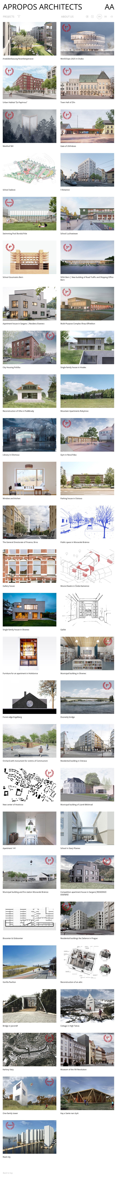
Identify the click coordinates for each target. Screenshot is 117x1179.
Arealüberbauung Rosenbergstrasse (18, 58)
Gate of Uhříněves (68, 146)
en (99, 16)
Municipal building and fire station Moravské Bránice (25, 892)
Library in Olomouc (11, 454)
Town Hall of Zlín (67, 102)
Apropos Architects (42, 7)
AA (109, 7)
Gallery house (9, 586)
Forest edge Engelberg (12, 717)
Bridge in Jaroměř (10, 1026)
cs (112, 16)
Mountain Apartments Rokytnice (74, 411)
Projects (8, 16)
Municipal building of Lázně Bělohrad (76, 804)
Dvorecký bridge (67, 717)
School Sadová (9, 189)
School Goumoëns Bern (13, 277)
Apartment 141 (9, 848)
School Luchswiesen (69, 233)
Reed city (6, 1157)
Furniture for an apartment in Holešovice (20, 673)
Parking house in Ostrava (71, 498)
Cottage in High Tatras (69, 1026)
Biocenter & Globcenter (13, 938)
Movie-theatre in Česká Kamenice (74, 586)
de (105, 16)
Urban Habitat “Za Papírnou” (15, 102)
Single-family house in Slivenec (16, 629)
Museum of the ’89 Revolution (73, 1069)
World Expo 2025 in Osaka (72, 58)
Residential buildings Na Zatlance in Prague (79, 938)
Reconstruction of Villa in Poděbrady (18, 411)
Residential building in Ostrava (73, 761)
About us (67, 16)
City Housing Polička (11, 367)
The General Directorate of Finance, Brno (20, 542)
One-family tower (10, 1113)
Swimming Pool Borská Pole (15, 233)
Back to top (8, 1173)
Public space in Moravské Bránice (74, 542)
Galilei (63, 629)
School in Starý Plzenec (70, 848)
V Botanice (65, 189)
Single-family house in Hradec (73, 367)
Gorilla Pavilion (9, 982)
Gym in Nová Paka (68, 454)
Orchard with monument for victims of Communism (25, 761)
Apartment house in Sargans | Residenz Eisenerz (23, 323)
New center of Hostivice (13, 804)
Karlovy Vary (8, 1069)
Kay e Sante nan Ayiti (69, 1113)
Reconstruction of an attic (71, 982)
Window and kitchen (11, 498)
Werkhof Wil (8, 146)
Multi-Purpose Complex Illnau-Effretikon (77, 323)
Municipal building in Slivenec (73, 673)
